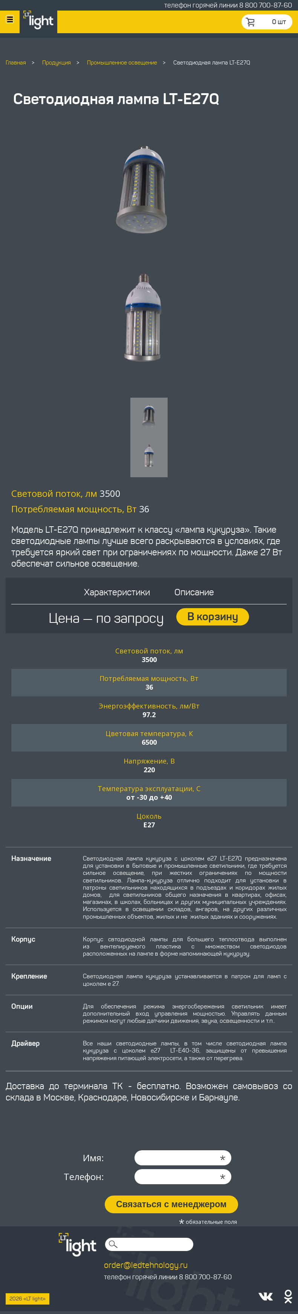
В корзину (213, 619)
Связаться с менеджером (173, 1207)
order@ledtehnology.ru (146, 1267)
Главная (16, 62)
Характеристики (117, 594)
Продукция (56, 62)
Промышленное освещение (122, 62)
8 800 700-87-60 (265, 5)
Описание (195, 594)
